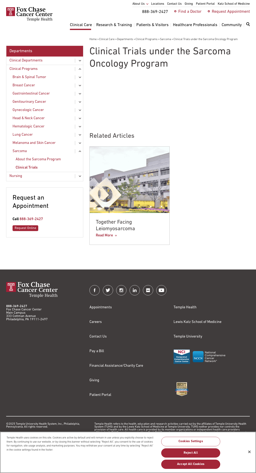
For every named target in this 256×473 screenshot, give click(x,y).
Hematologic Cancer (28, 126)
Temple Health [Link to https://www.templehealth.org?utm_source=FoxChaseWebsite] (185, 307)
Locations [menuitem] (157, 4)
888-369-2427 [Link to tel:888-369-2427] (31, 219)
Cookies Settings (190, 441)
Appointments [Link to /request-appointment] (100, 307)
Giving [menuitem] (189, 4)
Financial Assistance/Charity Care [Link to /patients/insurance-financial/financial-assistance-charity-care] (116, 366)
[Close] (249, 451)
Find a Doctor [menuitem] (190, 12)
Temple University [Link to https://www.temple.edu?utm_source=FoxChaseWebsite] (188, 337)
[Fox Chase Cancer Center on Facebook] (94, 290)
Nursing (15, 176)
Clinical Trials (27, 168)
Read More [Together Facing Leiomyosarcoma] (104, 235)
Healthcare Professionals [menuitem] (195, 25)
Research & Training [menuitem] (114, 25)
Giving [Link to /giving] (94, 380)
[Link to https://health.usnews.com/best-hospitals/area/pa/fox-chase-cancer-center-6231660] (182, 389)
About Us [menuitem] (138, 4)
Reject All (191, 452)
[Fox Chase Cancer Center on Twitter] (108, 290)
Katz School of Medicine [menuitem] (234, 4)
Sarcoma (165, 39)
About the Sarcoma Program (38, 159)
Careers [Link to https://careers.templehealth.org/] (95, 322)
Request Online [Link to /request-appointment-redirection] (25, 228)
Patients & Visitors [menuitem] (152, 25)
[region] (128, 452)
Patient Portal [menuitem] (205, 4)
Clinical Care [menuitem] (81, 25)
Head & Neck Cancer (29, 118)
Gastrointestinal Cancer (31, 94)
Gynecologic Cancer (28, 110)
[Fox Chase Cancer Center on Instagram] (121, 290)
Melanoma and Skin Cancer (34, 143)
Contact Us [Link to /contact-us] (98, 337)
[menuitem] (248, 26)
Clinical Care (107, 39)
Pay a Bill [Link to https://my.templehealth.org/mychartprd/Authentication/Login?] (96, 351)
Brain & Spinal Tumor (29, 77)
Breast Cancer (24, 85)
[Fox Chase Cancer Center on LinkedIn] (135, 290)
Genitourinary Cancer (29, 102)
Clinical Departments (26, 60)
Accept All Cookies (190, 464)
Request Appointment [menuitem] (231, 12)
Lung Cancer (23, 135)
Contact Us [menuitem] (174, 4)
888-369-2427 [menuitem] (155, 12)
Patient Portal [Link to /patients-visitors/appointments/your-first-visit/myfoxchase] (100, 395)
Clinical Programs (147, 39)
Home (93, 39)
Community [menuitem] (232, 25)
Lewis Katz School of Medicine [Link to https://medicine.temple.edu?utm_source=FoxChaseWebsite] (197, 322)
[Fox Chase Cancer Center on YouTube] (161, 290)
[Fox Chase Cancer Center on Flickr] (148, 290)
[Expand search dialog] (248, 25)
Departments (125, 39)
